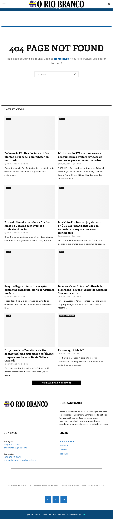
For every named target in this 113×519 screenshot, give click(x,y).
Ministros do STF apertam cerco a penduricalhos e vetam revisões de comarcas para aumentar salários (80, 156)
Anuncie (63, 445)
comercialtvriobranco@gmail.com (20, 460)
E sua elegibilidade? (71, 350)
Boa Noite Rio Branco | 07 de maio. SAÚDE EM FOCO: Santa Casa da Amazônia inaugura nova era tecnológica (80, 227)
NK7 (84, 515)
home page (61, 58)
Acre (8, 119)
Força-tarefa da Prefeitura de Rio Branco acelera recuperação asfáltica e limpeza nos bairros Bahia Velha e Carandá (29, 355)
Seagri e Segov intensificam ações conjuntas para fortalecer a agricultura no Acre (29, 289)
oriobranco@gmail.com (15, 448)
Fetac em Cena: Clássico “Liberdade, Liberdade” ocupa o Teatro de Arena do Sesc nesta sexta (82, 289)
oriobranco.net (67, 441)
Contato (63, 454)
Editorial (63, 449)
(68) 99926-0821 (12, 457)
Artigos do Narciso (67, 315)
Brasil (62, 119)
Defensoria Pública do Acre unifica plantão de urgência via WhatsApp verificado (26, 156)
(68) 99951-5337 (12, 444)
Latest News (14, 109)
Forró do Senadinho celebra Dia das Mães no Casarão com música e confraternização (27, 226)
